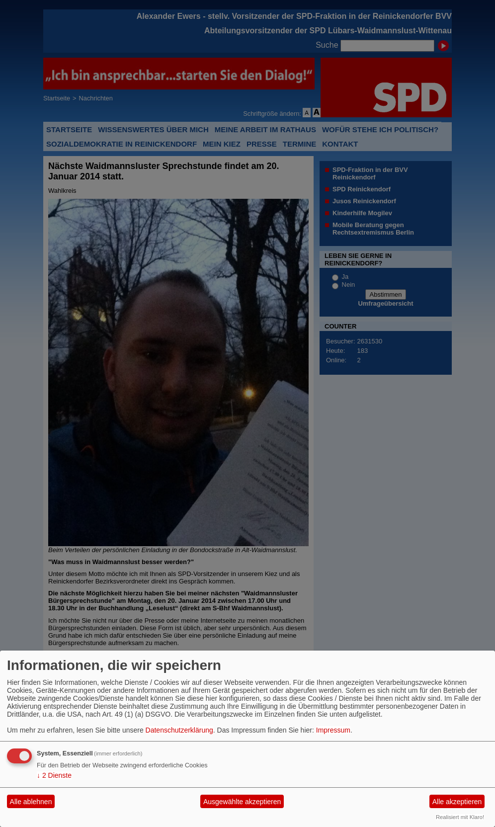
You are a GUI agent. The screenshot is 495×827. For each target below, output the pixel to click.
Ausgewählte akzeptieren (242, 802)
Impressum (333, 730)
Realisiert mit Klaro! (460, 817)
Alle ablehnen (31, 802)
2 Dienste (54, 775)
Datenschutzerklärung (179, 730)
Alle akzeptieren (457, 802)
